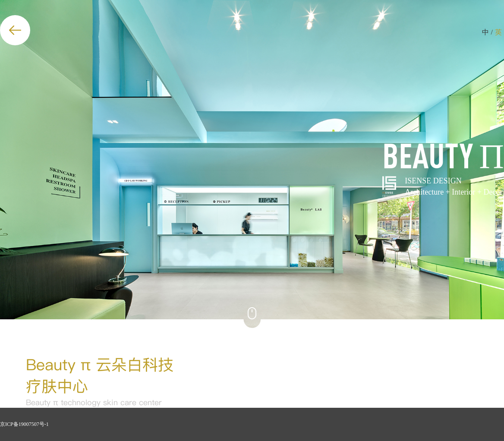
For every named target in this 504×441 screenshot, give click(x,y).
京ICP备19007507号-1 (24, 424)
